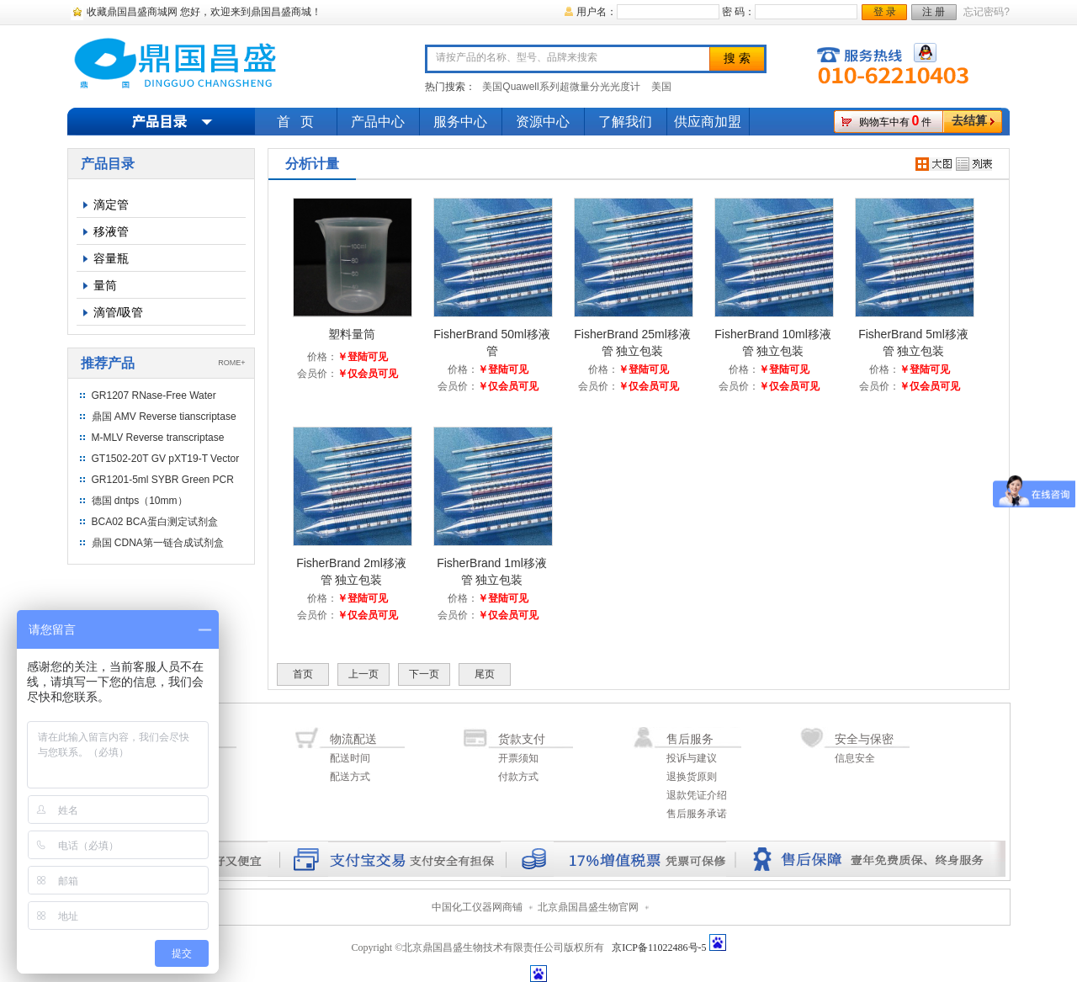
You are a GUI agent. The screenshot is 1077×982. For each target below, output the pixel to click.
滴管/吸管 (118, 312)
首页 (303, 674)
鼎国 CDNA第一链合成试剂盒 (158, 543)
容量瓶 (111, 258)
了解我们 (625, 121)
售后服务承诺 (696, 814)
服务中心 (460, 121)
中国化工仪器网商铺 (477, 907)
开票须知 (518, 758)
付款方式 (518, 777)
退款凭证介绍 (696, 795)
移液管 (111, 231)
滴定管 (111, 204)
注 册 (933, 12)
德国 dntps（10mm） (140, 501)
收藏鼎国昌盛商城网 (132, 12)
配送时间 (350, 758)
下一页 (424, 674)
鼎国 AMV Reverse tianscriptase (164, 416)
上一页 (363, 674)
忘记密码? (986, 12)
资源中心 (543, 121)
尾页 (485, 674)
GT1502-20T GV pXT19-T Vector (166, 458)
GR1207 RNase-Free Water (154, 395)
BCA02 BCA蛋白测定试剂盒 (155, 522)
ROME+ (231, 362)
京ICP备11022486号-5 (659, 947)
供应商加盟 (707, 121)
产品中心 (378, 121)
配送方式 (350, 777)
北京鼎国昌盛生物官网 (588, 907)
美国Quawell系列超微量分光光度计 (560, 87)
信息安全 (855, 758)
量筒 (105, 285)
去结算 (969, 120)
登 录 (884, 12)
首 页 (295, 121)
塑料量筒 (351, 334)
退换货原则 (691, 777)
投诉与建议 (691, 758)
